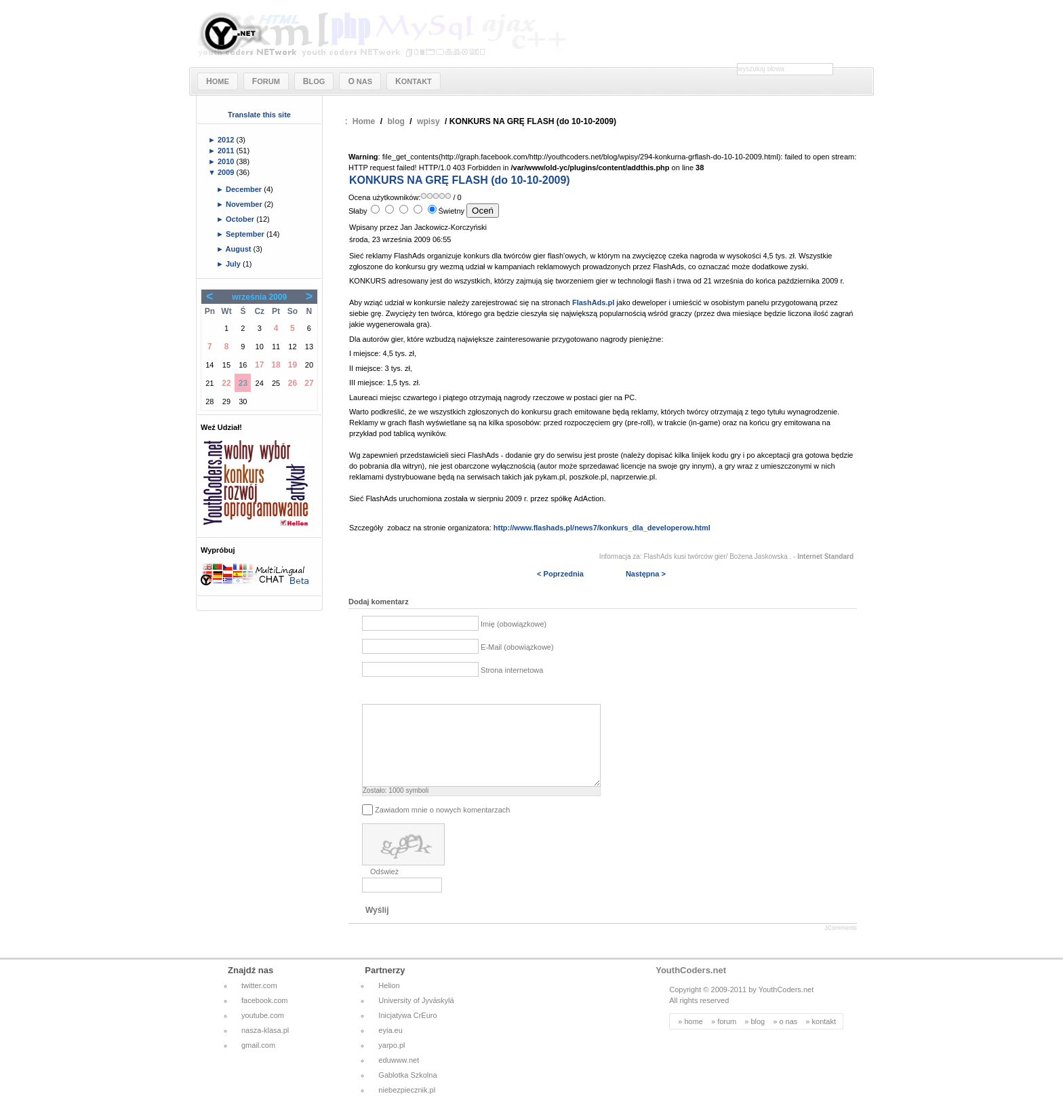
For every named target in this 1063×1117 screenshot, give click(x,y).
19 (292, 365)
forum (726, 1038)
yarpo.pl (391, 1061)
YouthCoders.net (691, 986)
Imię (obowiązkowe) (513, 624)
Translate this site (259, 115)
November (245, 204)
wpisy (428, 121)
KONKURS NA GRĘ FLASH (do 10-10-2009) (459, 180)
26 (292, 383)
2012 (227, 140)
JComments (840, 944)
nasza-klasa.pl (265, 1046)
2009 (227, 172)
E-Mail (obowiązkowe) (517, 647)
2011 (227, 150)
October (241, 219)
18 (275, 365)
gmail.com (258, 1061)
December (245, 189)
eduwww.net (398, 1076)
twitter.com (259, 1002)
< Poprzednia (560, 574)
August (240, 249)
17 (259, 365)
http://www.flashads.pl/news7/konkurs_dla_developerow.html (602, 528)
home (693, 1038)
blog (396, 121)
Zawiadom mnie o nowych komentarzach (442, 826)
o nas (788, 1038)
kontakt (824, 1038)
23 (243, 383)
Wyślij (376, 926)
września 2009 (259, 297)
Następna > (646, 574)
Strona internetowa (512, 670)
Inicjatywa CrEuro (407, 1031)
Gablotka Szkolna (407, 1091)
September (246, 234)
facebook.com (264, 1017)
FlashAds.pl (593, 302)
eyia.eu (390, 1046)
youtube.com (262, 1031)
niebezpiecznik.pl (406, 1106)
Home (364, 121)
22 (226, 383)
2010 (227, 161)
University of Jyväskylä (416, 1017)
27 (308, 383)
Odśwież (384, 888)
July (234, 264)
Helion (388, 1002)
